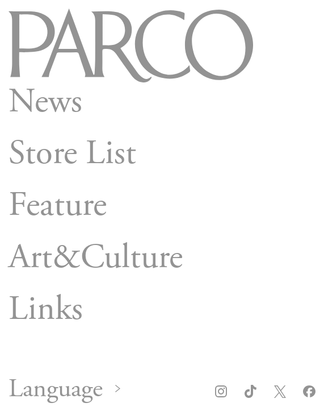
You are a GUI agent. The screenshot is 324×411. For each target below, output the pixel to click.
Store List (72, 153)
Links (46, 309)
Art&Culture (96, 257)
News (45, 101)
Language (56, 389)
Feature (58, 205)
